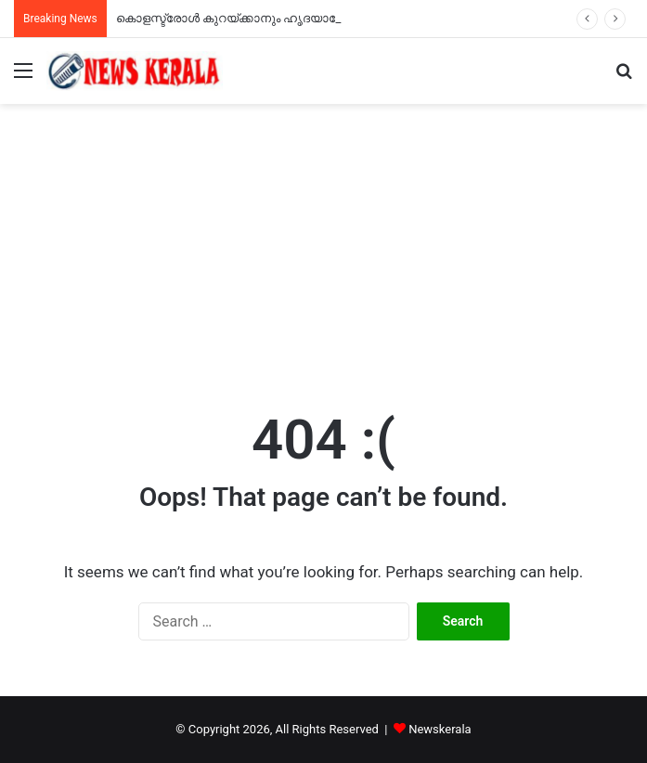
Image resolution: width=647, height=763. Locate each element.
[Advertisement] (323, 243)
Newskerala (439, 729)
